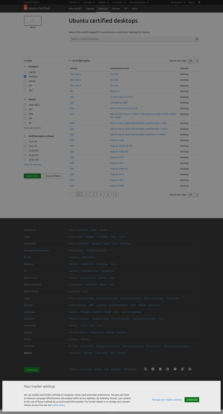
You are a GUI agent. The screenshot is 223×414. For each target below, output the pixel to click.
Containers (29, 318)
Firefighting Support (96, 250)
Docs (113, 236)
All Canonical (176, 2)
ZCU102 (114, 74)
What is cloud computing (81, 298)
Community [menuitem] (117, 2)
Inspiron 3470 (117, 157)
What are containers (79, 318)
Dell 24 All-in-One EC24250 (124, 108)
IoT (126, 8)
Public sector (101, 353)
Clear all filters (53, 176)
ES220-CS (115, 91)
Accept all (192, 399)
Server (83, 325)
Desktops (103, 8)
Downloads (30, 325)
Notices (142, 305)
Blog (106, 369)
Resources (125, 243)
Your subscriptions (78, 332)
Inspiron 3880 (117, 185)
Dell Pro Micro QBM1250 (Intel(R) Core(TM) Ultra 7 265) (138, 123)
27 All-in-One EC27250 (121, 97)
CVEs (133, 305)
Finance (121, 353)
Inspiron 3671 (117, 180)
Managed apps (76, 250)
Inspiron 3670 (117, 174)
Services (102, 277)
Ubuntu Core (30, 277)
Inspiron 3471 (117, 163)
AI (70, 346)
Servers (116, 8)
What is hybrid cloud (131, 298)
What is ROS (87, 264)
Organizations (76, 284)
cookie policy (58, 405)
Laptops (90, 8)
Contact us (31, 369)
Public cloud (172, 298)
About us (73, 369)
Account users (97, 332)
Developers (91, 284)
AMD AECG (75, 74)
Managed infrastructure (36, 250)
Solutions (29, 346)
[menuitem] (177, 2)
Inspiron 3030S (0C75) (121, 146)
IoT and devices (154, 346)
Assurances (154, 305)
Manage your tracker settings (167, 399)
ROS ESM (73, 264)
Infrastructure (87, 346)
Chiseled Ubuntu (100, 318)
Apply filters (32, 176)
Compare (97, 312)
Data (75, 346)
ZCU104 (114, 80)
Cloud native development (177, 346)
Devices (85, 339)
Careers (98, 369)
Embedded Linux (89, 271)
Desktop (73, 325)
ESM (91, 305)
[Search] (199, 2)
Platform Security (77, 305)
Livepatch (101, 305)
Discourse (122, 332)
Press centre (130, 369)
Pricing (110, 332)
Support (103, 230)
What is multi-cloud (153, 298)
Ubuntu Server (31, 291)
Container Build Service (144, 318)
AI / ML (27, 257)
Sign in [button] (192, 2)
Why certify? (75, 8)
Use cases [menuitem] (87, 2)
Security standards (118, 305)
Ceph (26, 236)
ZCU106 (114, 85)
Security (28, 305)
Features (73, 277)
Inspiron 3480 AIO (119, 168)
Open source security (133, 346)
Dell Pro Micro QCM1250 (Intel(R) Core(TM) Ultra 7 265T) (139, 129)
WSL (112, 284)
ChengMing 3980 (118, 102)
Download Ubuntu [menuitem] (137, 2)
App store (74, 271)
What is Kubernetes (79, 243)
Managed (89, 236)
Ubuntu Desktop (32, 284)
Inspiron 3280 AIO (119, 151)
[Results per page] (193, 60)
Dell (72, 97)
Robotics (28, 264)
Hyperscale (74, 291)
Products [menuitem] (73, 2)
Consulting (102, 236)
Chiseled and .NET (121, 318)
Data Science (88, 257)
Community (102, 264)
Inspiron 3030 (117, 140)
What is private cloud (107, 298)
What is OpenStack (78, 230)
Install (94, 230)
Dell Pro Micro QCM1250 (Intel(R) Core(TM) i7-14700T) (138, 134)
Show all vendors (32, 128)
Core (91, 325)
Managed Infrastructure (108, 346)
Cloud (27, 298)
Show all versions (32, 164)
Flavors (103, 284)
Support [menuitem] (102, 2)
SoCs (134, 8)
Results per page (178, 60)
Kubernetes (30, 243)
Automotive (75, 353)
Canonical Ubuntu (31, 2)
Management (108, 271)
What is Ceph (75, 236)
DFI (71, 91)
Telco (112, 353)
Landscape (29, 312)
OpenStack (30, 230)
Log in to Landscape (131, 312)
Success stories (88, 277)
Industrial (87, 353)
